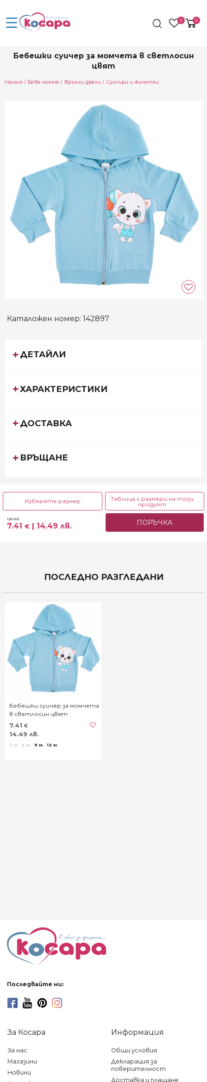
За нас (17, 1050)
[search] (158, 23)
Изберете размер (53, 500)
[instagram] (57, 1002)
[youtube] (27, 1002)
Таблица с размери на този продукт (152, 501)
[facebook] (12, 1002)
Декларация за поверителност (138, 1065)
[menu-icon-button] (11, 23)
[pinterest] (42, 1002)
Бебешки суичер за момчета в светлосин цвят (54, 709)
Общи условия (134, 1050)
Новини (19, 1072)
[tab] (103, 356)
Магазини (22, 1061)
